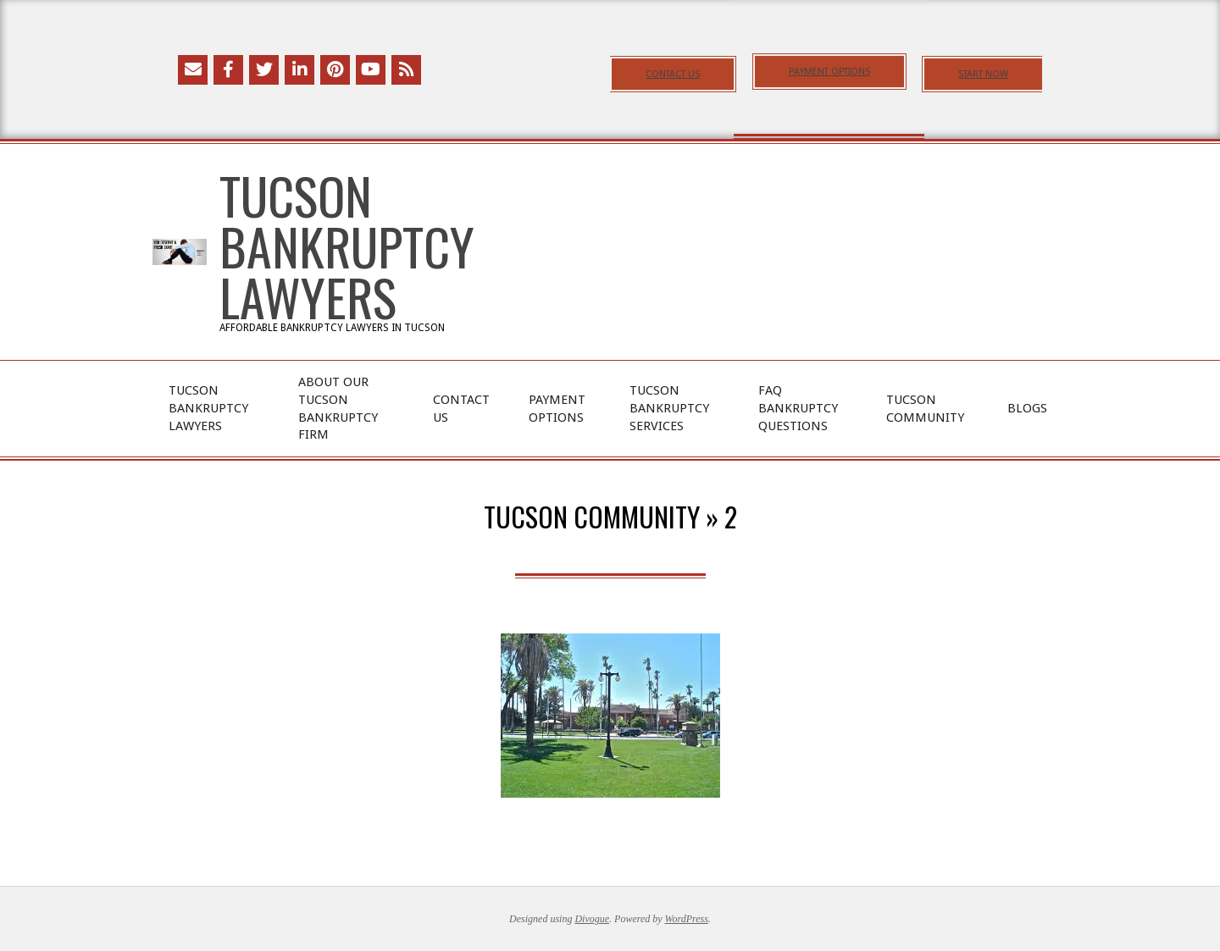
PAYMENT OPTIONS (829, 71)
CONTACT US (673, 74)
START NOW (983, 74)
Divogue (591, 919)
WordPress (686, 919)
